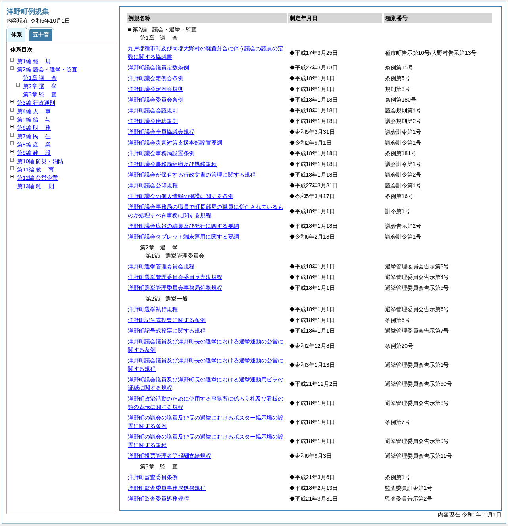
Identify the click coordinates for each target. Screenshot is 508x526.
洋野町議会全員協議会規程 (161, 132)
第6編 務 (34, 128)
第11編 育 (35, 169)
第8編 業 (34, 144)
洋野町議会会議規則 (153, 110)
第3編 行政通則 (36, 103)
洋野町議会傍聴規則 (153, 121)
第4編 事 (34, 111)
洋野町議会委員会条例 (155, 99)
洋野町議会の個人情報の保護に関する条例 (180, 196)
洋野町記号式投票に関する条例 (167, 320)
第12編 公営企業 (37, 178)
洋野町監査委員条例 (153, 477)
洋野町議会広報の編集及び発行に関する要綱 (183, 226)
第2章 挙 (40, 86)
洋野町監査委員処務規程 (158, 498)
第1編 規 (34, 61)
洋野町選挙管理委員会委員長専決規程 (175, 277)
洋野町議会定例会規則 (155, 89)
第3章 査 (40, 94)
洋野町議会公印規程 (153, 185)
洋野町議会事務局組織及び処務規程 (172, 164)
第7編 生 (34, 136)
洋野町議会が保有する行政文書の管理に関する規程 (192, 174)
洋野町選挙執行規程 (153, 309)
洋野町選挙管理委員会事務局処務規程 (175, 288)
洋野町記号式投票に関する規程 (167, 331)
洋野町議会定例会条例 (155, 78)
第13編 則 (35, 186)
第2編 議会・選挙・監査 (47, 69)
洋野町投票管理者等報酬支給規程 (169, 456)
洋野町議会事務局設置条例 (161, 153)
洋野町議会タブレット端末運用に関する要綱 (183, 236)
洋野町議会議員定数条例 (158, 67)
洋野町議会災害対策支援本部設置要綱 (175, 142)
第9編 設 (34, 153)
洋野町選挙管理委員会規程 (161, 266)
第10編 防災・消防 (40, 161)
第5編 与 (34, 119)
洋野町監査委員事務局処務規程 (167, 488)
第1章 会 (40, 78)
